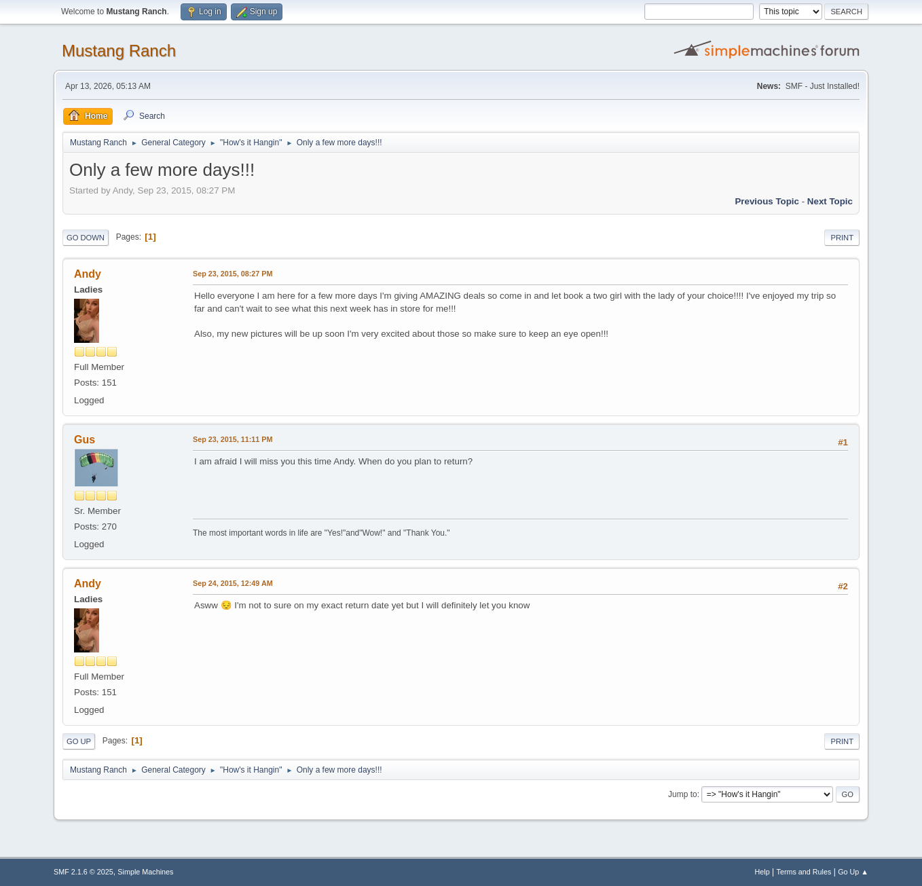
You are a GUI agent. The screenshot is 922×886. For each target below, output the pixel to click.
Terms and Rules (804, 872)
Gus (84, 439)
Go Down (86, 238)
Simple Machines (145, 872)
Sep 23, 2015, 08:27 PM (232, 274)
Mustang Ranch (119, 50)
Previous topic (767, 201)
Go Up (79, 741)
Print (841, 238)
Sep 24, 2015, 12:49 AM (233, 583)
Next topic (830, 201)
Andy (87, 274)
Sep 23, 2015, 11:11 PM (232, 439)
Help (762, 872)
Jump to (682, 794)
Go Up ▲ (853, 872)
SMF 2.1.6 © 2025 (83, 872)
